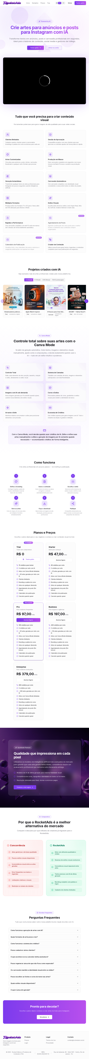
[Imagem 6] (57, 307)
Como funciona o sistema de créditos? (44, 943)
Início (28, 3)
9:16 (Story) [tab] (46, 280)
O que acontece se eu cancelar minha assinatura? (44, 956)
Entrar (70, 3)
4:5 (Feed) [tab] (28, 280)
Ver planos (44, 1016)
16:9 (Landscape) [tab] (58, 280)
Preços (43, 3)
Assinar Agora (60, 559)
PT (59, 3)
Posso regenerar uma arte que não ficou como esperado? (44, 963)
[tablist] (44, 280)
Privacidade (50, 1042)
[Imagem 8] (60, 307)
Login (26, 1042)
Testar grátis (80, 3)
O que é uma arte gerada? (44, 989)
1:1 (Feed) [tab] (37, 280)
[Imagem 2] (52, 307)
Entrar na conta (54, 48)
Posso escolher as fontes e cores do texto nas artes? (44, 976)
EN (63, 3)
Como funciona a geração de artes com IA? (44, 930)
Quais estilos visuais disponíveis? (44, 983)
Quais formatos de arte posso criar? (44, 936)
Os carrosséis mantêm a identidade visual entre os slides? (44, 970)
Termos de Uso (51, 1040)
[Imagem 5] (56, 307)
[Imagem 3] (53, 307)
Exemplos (35, 3)
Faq (48, 3)
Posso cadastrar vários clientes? (44, 950)
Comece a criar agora (25, 787)
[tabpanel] (44, 301)
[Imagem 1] (50, 307)
